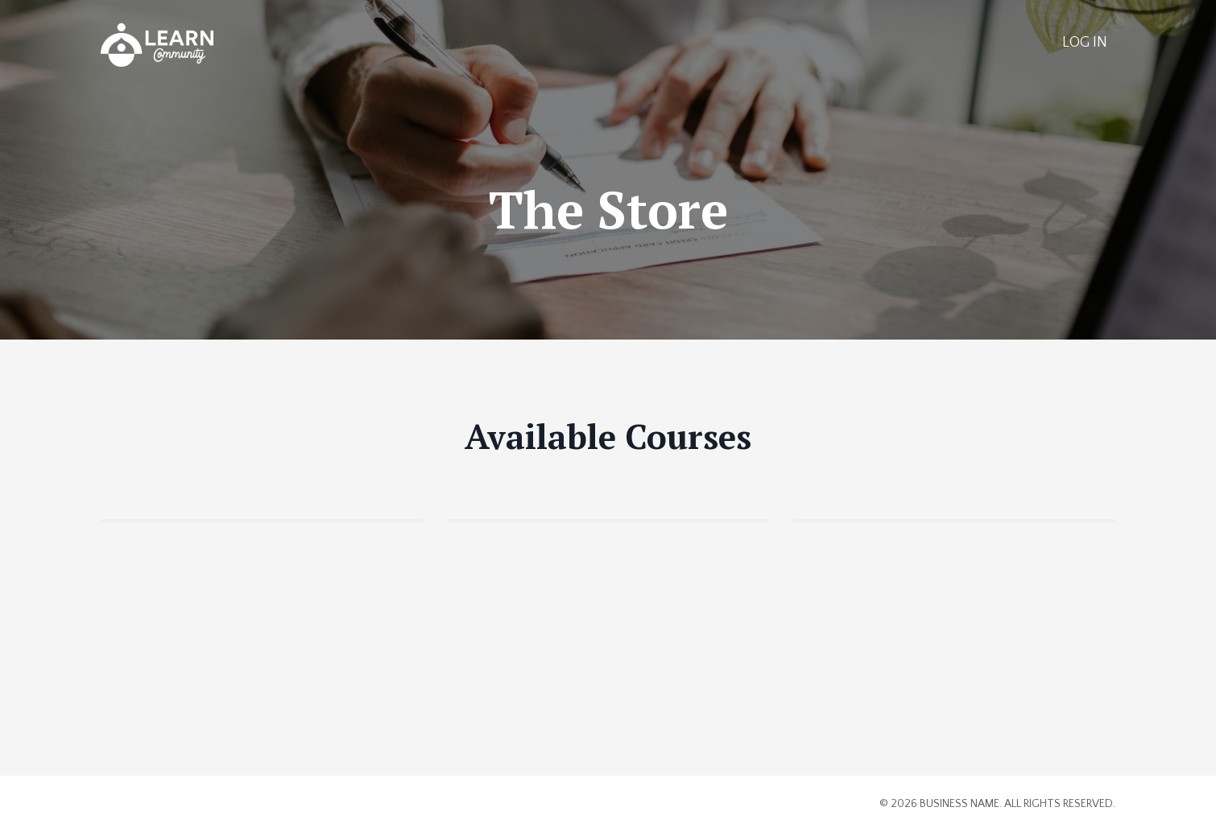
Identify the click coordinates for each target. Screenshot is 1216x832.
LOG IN (1084, 43)
